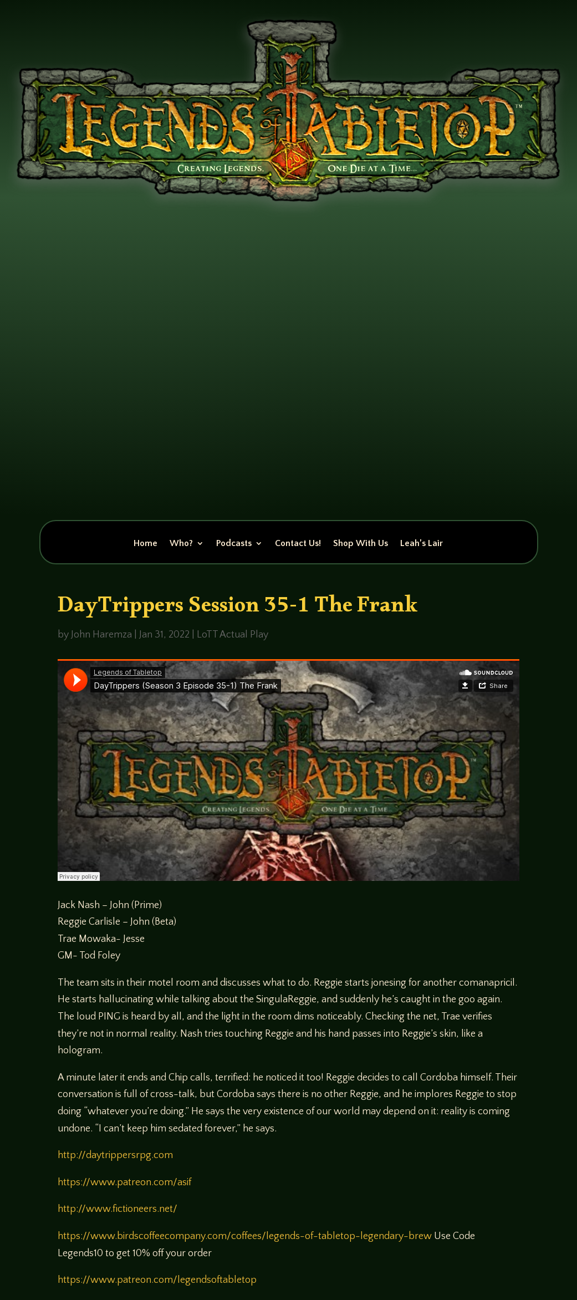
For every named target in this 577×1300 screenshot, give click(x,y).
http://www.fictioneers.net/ (117, 1209)
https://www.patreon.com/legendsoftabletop (157, 1280)
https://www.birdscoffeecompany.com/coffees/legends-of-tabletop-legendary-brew (245, 1236)
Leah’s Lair (421, 543)
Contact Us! (298, 543)
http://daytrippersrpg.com (115, 1155)
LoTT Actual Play (232, 634)
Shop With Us (360, 543)
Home (145, 543)
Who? (181, 543)
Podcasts (234, 543)
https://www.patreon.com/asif (124, 1182)
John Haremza (101, 634)
